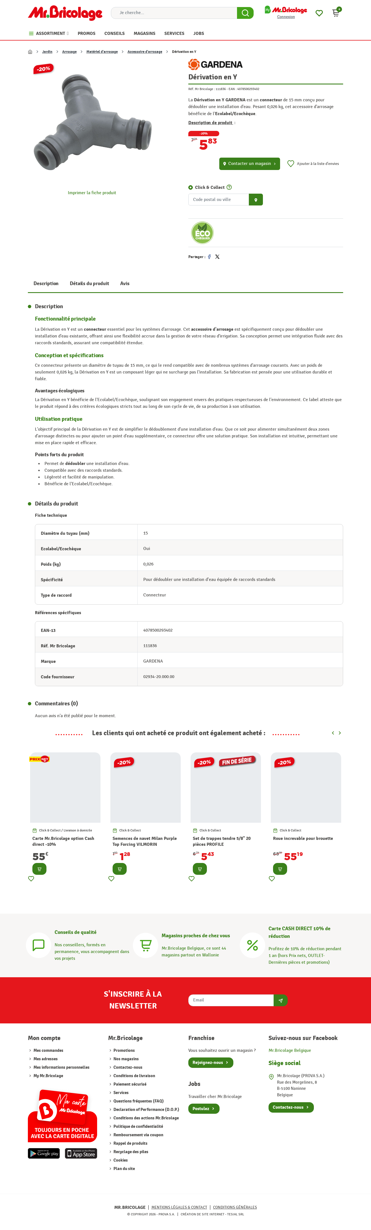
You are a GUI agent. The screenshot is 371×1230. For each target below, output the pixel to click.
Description (46, 283)
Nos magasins (126, 1059)
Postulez (201, 1109)
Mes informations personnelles (61, 1067)
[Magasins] (145, 944)
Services (121, 1092)
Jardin (47, 52)
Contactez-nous (127, 1067)
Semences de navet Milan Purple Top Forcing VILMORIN (145, 841)
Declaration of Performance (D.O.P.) (146, 1109)
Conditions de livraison (134, 1076)
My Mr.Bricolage (48, 1076)
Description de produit (212, 122)
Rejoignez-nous (208, 1062)
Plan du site (124, 1168)
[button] (335, 13)
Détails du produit (89, 283)
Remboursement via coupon (138, 1135)
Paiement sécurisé (129, 1084)
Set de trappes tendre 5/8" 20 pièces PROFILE (222, 841)
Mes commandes (48, 1050)
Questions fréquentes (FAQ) (138, 1101)
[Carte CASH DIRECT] (252, 944)
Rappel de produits (130, 1143)
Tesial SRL (235, 1214)
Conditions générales (235, 1207)
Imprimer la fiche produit (92, 193)
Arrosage (69, 52)
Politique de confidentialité (138, 1126)
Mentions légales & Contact (179, 1207)
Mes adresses (45, 1059)
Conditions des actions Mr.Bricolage (146, 1118)
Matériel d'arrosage (102, 52)
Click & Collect (210, 187)
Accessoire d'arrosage (145, 52)
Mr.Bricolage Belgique (290, 1050)
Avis (124, 283)
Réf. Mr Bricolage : (201, 89)
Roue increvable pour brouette (303, 838)
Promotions (124, 1050)
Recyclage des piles (130, 1152)
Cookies (120, 1160)
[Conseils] (39, 944)
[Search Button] (245, 13)
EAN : (232, 89)
